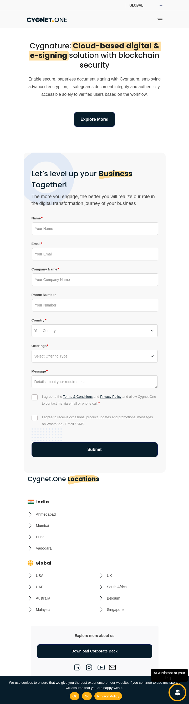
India (38, 502)
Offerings (39, 346)
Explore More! (94, 119)
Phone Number (44, 295)
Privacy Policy (110, 397)
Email (36, 244)
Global (40, 563)
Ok (74, 696)
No (87, 696)
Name (36, 218)
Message (39, 371)
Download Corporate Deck (94, 651)
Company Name (44, 269)
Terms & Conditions (78, 397)
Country (38, 320)
